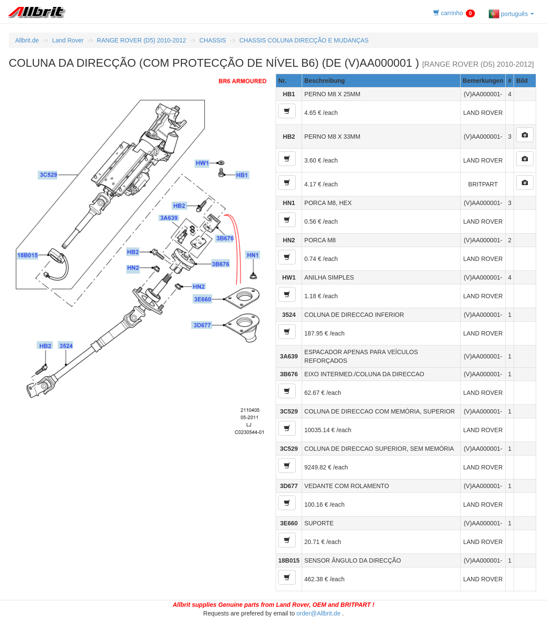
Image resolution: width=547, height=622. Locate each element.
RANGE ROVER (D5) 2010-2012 (141, 40)
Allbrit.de (27, 40)
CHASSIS (212, 40)
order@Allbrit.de (318, 613)
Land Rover (67, 40)
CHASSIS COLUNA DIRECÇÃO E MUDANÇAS (304, 40)
